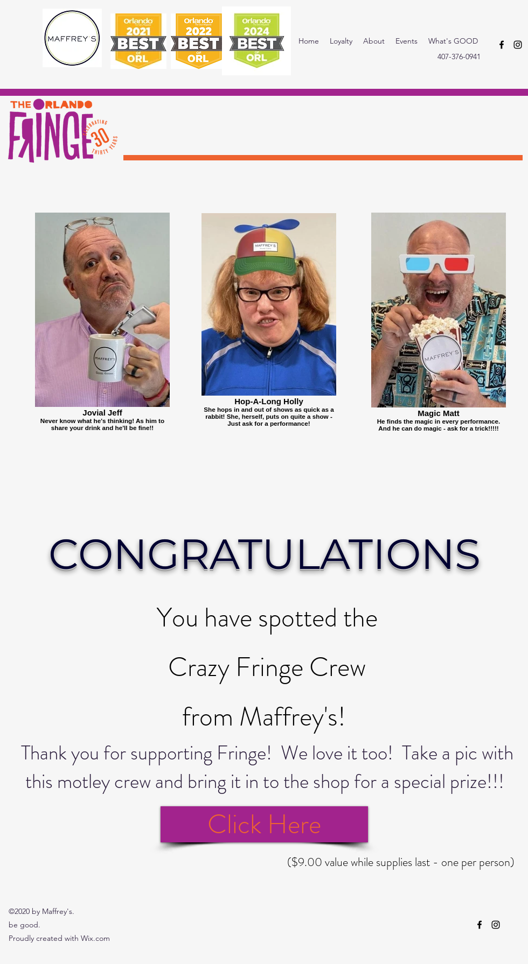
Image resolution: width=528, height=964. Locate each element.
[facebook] (501, 44)
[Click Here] (264, 824)
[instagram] (517, 44)
